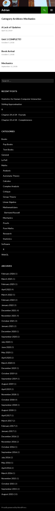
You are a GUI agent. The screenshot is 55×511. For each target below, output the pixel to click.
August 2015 (7, 494)
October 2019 (8, 373)
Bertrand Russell (12, 212)
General (5, 155)
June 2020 (6, 347)
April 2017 (6, 415)
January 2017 (7, 431)
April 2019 (6, 389)
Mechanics (7, 63)
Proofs (6, 223)
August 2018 (7, 410)
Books (4, 139)
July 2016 (5, 457)
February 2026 (8, 273)
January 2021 (7, 326)
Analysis (7, 170)
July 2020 (5, 342)
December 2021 (8, 310)
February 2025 (8, 284)
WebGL (5, 254)
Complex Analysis (11, 186)
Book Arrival (8, 51)
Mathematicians (10, 207)
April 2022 (6, 289)
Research (7, 233)
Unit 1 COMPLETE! (11, 39)
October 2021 (8, 321)
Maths (4, 165)
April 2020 (6, 357)
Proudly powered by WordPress (13, 507)
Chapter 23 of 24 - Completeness (16, 120)
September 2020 (9, 336)
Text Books (8, 149)
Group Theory (9, 197)
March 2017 (6, 420)
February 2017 (8, 426)
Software (5, 244)
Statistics (7, 239)
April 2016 (6, 468)
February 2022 (8, 300)
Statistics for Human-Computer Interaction (21, 99)
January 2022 (7, 305)
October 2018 (8, 399)
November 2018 (8, 394)
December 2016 (8, 436)
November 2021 (8, 315)
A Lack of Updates (11, 27)
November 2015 (8, 478)
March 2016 (6, 473)
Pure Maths (8, 228)
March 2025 (6, 279)
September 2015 (9, 489)
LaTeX (4, 160)
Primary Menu (51, 10)
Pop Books (8, 144)
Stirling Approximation (11, 104)
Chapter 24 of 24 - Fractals (13, 114)
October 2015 (8, 483)
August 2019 (7, 384)
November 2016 (8, 441)
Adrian (5, 10)
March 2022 (6, 294)
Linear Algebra (9, 202)
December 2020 (8, 331)
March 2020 (6, 363)
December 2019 (8, 368)
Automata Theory (11, 176)
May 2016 (5, 462)
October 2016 (8, 447)
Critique (6, 191)
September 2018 (9, 405)
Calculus (7, 181)
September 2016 (9, 452)
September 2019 (9, 378)
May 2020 (5, 352)
